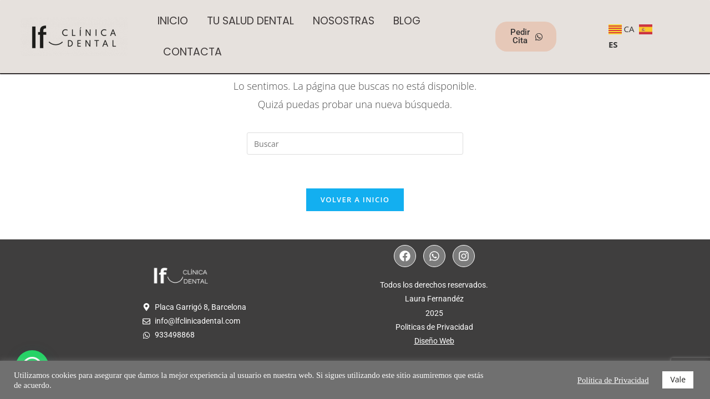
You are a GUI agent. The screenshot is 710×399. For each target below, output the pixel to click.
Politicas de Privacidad (434, 327)
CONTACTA (192, 51)
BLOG (406, 20)
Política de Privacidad (613, 380)
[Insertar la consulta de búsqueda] (355, 143)
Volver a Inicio (355, 199)
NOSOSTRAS (343, 20)
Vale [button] (678, 379)
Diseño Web (434, 340)
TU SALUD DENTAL (250, 20)
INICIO (173, 20)
